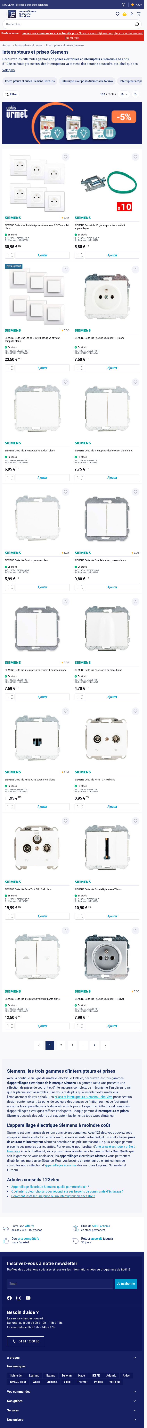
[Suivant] (105, 1045)
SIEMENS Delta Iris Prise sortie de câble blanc (98, 670)
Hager (82, 1376)
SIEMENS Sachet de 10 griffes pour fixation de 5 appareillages (100, 227)
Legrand (34, 1376)
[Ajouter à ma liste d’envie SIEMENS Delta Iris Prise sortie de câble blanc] (135, 602)
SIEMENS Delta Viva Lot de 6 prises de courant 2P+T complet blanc (37, 227)
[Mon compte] (131, 14)
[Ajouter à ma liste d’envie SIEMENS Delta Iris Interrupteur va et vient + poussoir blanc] (65, 602)
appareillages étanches (61, 1165)
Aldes (126, 1376)
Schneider (16, 1376)
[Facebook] (9, 1298)
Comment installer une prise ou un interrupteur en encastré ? (53, 1196)
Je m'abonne (126, 1284)
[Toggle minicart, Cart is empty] (138, 14)
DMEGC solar (18, 1382)
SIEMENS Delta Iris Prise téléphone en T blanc (98, 889)
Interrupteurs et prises (28, 45)
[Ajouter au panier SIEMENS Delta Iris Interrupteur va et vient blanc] (42, 477)
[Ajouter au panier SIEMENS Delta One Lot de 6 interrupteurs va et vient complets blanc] (42, 368)
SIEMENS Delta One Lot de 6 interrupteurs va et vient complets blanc (32, 340)
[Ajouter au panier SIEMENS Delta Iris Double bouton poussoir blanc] (112, 587)
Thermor (82, 1382)
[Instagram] (18, 1298)
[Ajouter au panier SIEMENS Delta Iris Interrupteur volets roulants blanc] (42, 1026)
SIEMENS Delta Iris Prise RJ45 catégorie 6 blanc (30, 780)
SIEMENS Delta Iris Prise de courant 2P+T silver (99, 999)
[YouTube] (28, 1298)
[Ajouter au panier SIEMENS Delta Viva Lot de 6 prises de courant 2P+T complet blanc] (42, 255)
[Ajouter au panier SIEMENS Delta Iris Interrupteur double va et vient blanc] (112, 477)
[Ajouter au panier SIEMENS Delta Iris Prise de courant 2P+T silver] (112, 1026)
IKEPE (96, 1376)
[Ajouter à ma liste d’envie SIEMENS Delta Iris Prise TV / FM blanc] (135, 711)
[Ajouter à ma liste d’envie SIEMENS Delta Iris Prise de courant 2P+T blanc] (135, 270)
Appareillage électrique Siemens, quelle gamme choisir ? (50, 1187)
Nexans (50, 1376)
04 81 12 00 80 (25, 1341)
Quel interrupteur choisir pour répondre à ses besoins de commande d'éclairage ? (67, 1192)
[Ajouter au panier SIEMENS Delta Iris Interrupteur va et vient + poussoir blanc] (42, 697)
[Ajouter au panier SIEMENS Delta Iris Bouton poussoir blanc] (42, 587)
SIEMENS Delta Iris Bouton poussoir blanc (27, 560)
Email (13, 1284)
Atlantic (111, 1376)
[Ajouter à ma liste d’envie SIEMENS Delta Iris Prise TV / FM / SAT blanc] (65, 821)
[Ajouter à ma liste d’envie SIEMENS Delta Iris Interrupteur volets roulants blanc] (65, 931)
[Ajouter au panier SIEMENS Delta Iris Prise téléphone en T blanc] (112, 916)
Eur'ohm (67, 1376)
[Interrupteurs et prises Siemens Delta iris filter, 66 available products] (29, 81)
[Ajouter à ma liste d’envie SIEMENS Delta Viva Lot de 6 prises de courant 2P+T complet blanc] (65, 157)
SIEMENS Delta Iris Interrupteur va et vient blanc (30, 451)
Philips (98, 1382)
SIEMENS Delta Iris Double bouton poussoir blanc (100, 560)
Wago (36, 1382)
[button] (65, 218)
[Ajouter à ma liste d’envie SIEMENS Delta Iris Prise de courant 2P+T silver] (135, 931)
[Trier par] (135, 94)
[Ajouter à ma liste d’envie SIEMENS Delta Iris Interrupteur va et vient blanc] (65, 383)
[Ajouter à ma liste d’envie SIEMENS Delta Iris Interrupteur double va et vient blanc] (135, 383)
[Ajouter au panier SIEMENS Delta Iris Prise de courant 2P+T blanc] (112, 368)
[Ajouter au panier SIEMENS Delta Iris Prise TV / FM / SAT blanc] (42, 916)
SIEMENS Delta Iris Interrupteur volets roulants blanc (32, 999)
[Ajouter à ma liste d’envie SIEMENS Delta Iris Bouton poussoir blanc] (65, 492)
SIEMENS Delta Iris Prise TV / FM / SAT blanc (28, 889)
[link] (38, 1045)
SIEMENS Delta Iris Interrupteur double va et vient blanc (103, 451)
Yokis (67, 1382)
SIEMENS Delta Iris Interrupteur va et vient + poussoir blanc (35, 670)
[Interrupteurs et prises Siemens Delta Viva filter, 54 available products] (87, 81)
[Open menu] (4, 14)
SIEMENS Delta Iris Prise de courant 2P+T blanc (99, 338)
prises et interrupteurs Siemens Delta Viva (83, 1097)
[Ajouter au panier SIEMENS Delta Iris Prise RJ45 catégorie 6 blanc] (42, 806)
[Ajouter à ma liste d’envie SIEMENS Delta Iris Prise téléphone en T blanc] (135, 821)
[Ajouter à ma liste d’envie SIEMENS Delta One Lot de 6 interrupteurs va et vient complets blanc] (65, 270)
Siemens (51, 1382)
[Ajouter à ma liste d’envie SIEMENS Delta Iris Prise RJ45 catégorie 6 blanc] (65, 711)
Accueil (6, 45)
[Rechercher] (137, 24)
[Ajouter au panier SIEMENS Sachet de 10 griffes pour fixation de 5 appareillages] (112, 255)
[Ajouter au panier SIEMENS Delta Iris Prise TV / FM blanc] (112, 806)
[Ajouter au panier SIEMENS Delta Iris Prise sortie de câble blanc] (112, 697)
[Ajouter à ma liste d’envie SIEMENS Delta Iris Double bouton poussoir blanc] (135, 492)
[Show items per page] (124, 94)
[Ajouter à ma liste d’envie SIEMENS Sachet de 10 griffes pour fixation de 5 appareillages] (135, 157)
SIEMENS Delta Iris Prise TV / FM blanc (95, 780)
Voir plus (8, 70)
